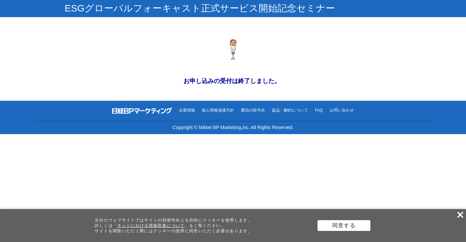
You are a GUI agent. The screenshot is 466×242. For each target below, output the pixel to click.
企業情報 (187, 110)
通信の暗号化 (253, 110)
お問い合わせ (342, 110)
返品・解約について (290, 110)
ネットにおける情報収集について (151, 225)
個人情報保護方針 (218, 110)
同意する (344, 225)
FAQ (319, 110)
